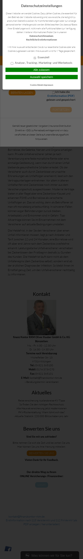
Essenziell (41, 57)
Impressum (48, 85)
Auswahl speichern (41, 77)
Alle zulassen (41, 69)
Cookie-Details (36, 85)
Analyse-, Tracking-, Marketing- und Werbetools (41, 63)
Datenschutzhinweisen (41, 35)
